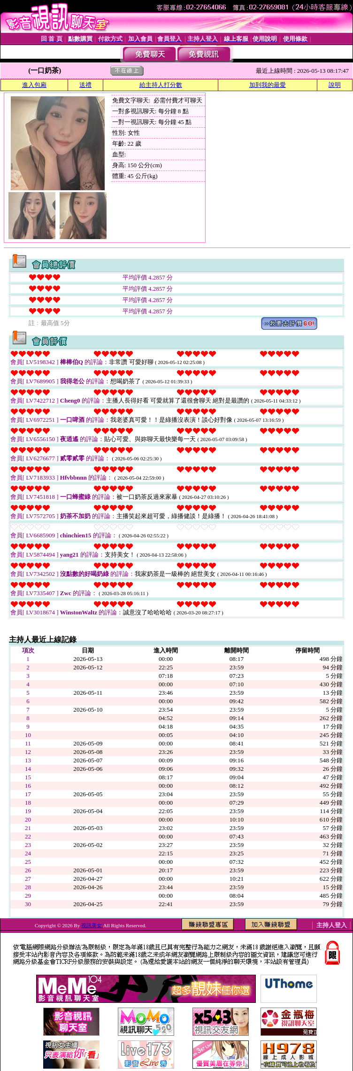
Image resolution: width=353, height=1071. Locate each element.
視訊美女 (92, 925)
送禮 (85, 84)
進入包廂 (34, 84)
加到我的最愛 (267, 84)
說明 (335, 84)
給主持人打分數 (160, 84)
